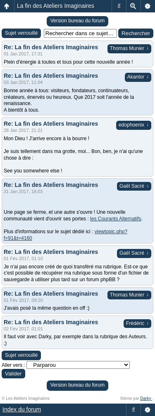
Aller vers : (13, 365)
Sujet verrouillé (21, 33)
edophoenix (134, 125)
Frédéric (137, 323)
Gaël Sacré (134, 186)
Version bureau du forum (77, 21)
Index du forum (21, 409)
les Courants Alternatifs (115, 219)
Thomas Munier (129, 48)
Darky (146, 398)
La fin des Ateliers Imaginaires (55, 5)
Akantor (138, 77)
